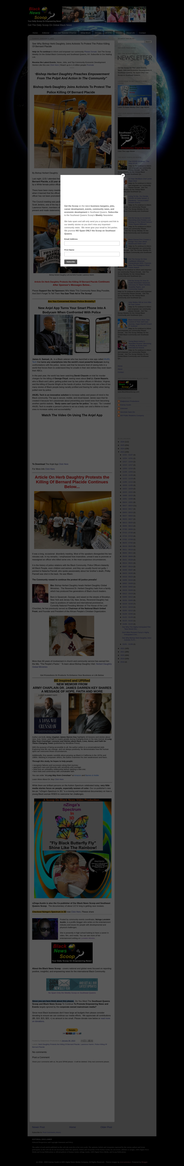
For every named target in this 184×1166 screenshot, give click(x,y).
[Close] (123, 176)
